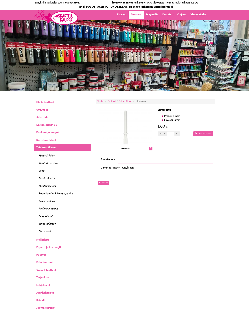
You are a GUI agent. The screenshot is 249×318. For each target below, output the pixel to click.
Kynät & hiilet (46, 155)
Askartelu (42, 117)
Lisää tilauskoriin (203, 133)
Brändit (41, 300)
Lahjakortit (43, 285)
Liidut (42, 170)
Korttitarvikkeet (46, 140)
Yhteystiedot (198, 14)
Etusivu (121, 14)
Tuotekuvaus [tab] (108, 159)
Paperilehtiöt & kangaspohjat (56, 193)
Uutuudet (42, 110)
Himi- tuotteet (45, 102)
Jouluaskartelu (45, 308)
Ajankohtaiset (45, 293)
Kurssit (166, 14)
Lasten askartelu (46, 125)
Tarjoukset (42, 277)
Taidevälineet (47, 223)
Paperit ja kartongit (48, 247)
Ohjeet (181, 14)
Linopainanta (46, 216)
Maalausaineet (47, 186)
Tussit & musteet (48, 163)
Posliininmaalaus (48, 208)
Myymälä (152, 14)
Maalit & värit (47, 178)
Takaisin (103, 183)
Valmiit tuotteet (46, 270)
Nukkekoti (42, 239)
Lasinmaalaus (47, 201)
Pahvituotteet (44, 262)
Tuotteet (136, 14)
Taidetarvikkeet (46, 147)
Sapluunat (45, 231)
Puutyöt (41, 255)
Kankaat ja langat (47, 132)
